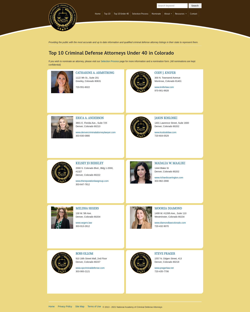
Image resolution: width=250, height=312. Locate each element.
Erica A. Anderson (90, 118)
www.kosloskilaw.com (165, 132)
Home (98, 13)
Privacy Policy (65, 306)
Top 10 (107, 13)
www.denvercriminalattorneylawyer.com (95, 132)
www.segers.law (84, 222)
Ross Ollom (84, 253)
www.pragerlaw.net (164, 268)
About (167, 13)
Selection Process (140, 13)
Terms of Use (94, 306)
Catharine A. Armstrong (95, 73)
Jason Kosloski (166, 118)
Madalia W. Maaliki (170, 163)
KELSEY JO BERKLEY (89, 163)
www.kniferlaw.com (164, 87)
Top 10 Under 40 (121, 13)
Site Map (79, 306)
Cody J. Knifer (165, 73)
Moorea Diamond (168, 208)
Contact (193, 13)
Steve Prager (165, 253)
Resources (180, 13)
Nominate (156, 13)
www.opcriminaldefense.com (90, 268)
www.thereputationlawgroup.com (92, 181)
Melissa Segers (87, 208)
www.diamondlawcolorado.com (170, 222)
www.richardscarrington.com (169, 177)
